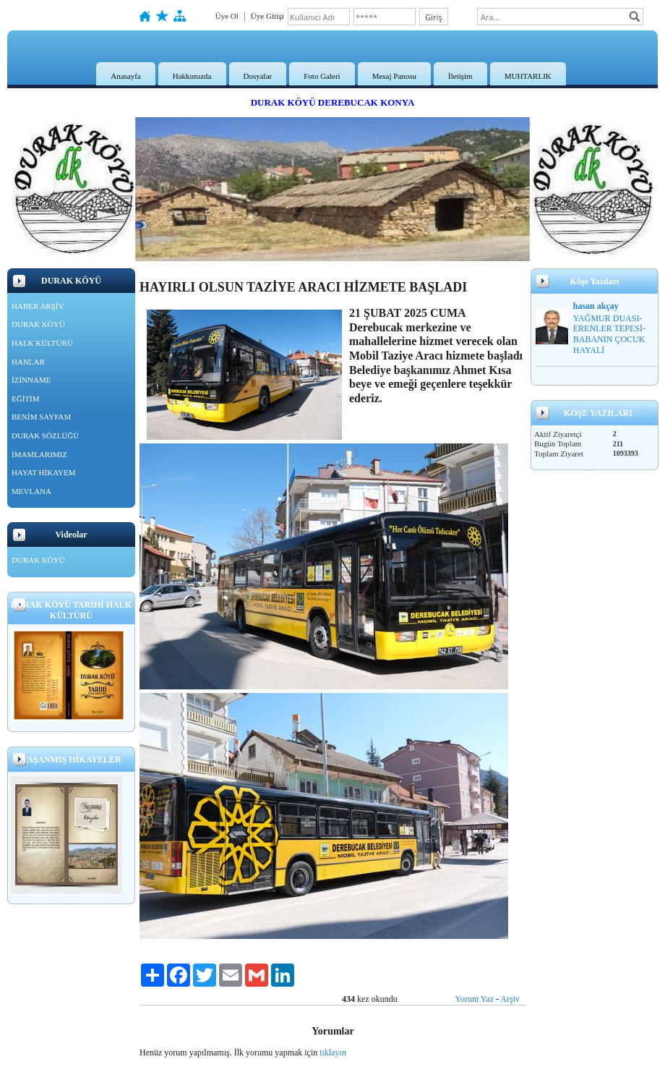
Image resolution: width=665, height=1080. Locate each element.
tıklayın (332, 1052)
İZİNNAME (31, 379)
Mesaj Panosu (394, 76)
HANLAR (28, 361)
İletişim (460, 76)
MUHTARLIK (528, 76)
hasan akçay (596, 306)
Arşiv (510, 999)
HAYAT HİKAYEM (44, 472)
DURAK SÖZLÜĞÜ (45, 435)
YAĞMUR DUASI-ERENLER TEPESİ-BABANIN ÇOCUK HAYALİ (609, 334)
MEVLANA (31, 491)
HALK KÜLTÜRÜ (42, 343)
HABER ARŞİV (38, 306)
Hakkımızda (192, 76)
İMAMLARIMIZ (39, 454)
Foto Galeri (322, 76)
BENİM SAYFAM (41, 416)
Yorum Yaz (474, 999)
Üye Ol (227, 16)
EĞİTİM (26, 398)
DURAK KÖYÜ (38, 324)
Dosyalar (258, 76)
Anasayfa (126, 76)
